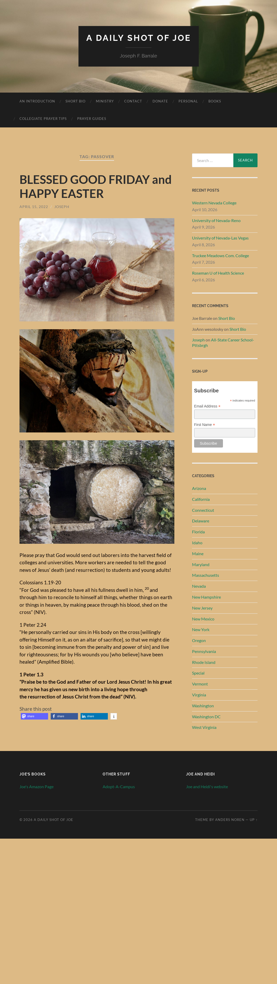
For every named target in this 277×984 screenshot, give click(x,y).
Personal (188, 101)
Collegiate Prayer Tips (43, 118)
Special (198, 672)
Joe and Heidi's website (207, 786)
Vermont (200, 683)
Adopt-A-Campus (119, 786)
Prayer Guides (91, 118)
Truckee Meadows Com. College (220, 255)
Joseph (61, 206)
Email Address (207, 406)
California (201, 499)
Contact (133, 101)
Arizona (199, 488)
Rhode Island (203, 662)
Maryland (200, 564)
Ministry (105, 101)
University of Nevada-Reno (216, 220)
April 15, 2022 (33, 206)
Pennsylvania (204, 651)
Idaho (197, 542)
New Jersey (202, 607)
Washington (203, 705)
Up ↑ (254, 820)
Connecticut (203, 510)
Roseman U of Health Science (218, 272)
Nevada (199, 586)
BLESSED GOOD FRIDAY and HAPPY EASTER (95, 186)
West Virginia (204, 727)
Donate (160, 101)
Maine (197, 553)
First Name (204, 424)
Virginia (199, 694)
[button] (34, 716)
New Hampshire (206, 596)
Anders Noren (230, 820)
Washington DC (206, 716)
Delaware (200, 520)
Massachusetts (205, 575)
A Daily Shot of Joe (138, 38)
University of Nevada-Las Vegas (220, 237)
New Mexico (203, 618)
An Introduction (37, 101)
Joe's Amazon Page (36, 786)
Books (214, 101)
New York (200, 629)
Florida (198, 531)
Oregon (199, 640)
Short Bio (75, 101)
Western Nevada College (214, 202)
